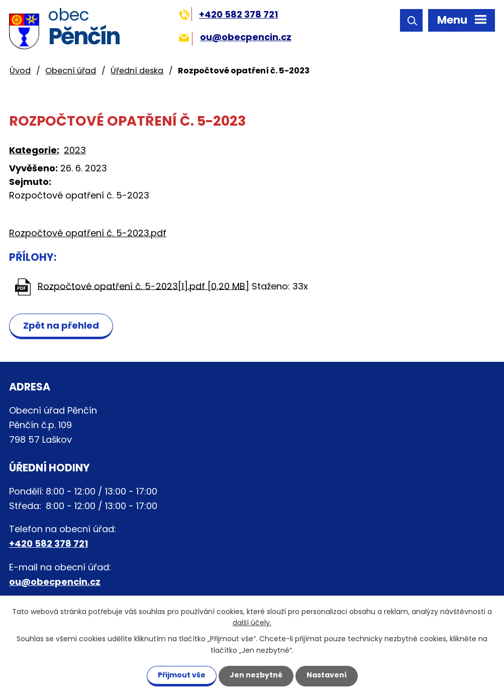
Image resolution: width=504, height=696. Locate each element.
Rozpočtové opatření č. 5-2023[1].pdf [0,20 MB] (143, 285)
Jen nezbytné (256, 675)
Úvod (20, 70)
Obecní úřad (70, 70)
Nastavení (327, 675)
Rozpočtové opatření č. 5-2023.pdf (87, 233)
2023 (75, 150)
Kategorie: (34, 150)
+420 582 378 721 (228, 14)
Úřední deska (137, 70)
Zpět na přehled (61, 325)
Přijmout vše (182, 675)
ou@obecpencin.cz (235, 37)
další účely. (252, 623)
